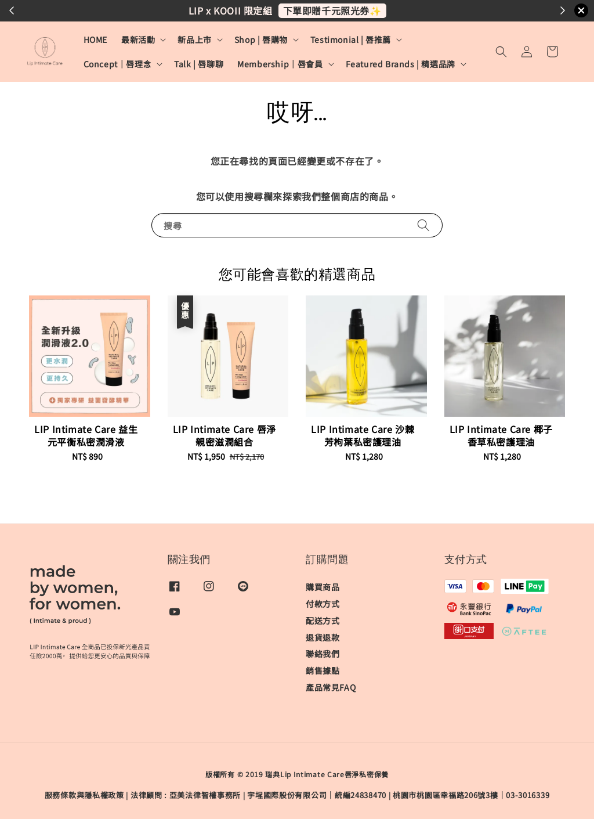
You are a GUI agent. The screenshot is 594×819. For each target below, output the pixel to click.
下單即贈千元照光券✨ (332, 10)
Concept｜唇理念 (118, 64)
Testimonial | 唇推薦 (350, 39)
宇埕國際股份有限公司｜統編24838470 (316, 794)
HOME (95, 39)
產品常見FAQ (331, 687)
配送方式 (322, 620)
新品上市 (194, 39)
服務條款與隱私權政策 (84, 794)
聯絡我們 (322, 653)
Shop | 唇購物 (261, 39)
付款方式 (322, 603)
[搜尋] (423, 225)
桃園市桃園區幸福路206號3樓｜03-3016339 (471, 794)
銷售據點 (322, 670)
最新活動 (138, 39)
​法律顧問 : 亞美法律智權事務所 (186, 794)
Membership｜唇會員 (280, 64)
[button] (501, 51)
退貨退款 (322, 637)
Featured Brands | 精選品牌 (400, 64)
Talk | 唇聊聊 (198, 64)
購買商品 (322, 587)
